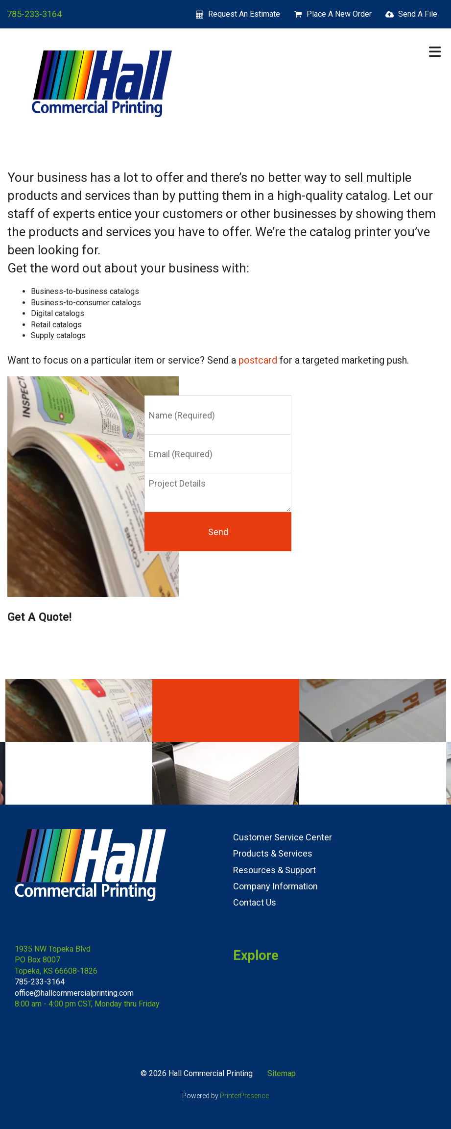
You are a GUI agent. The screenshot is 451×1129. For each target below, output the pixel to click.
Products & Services (272, 853)
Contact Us (254, 902)
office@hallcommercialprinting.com (74, 993)
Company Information (275, 886)
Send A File (417, 14)
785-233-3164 (34, 14)
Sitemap (281, 1073)
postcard (257, 360)
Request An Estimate (244, 14)
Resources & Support (274, 870)
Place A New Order (339, 14)
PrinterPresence (244, 1096)
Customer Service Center (282, 837)
